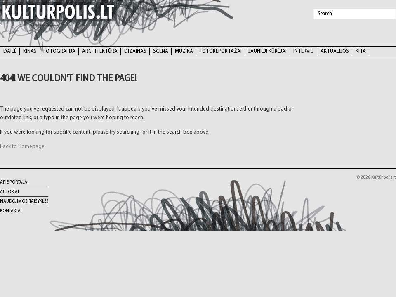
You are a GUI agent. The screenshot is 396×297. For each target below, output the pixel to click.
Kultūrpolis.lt (383, 177)
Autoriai (9, 191)
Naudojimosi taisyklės (24, 201)
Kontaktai (11, 210)
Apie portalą (13, 182)
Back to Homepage (22, 147)
